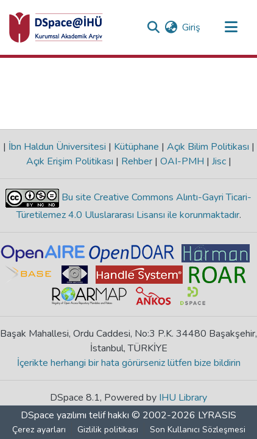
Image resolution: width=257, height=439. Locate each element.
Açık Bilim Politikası (208, 146)
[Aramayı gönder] (153, 27)
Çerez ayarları (39, 429)
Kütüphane (136, 146)
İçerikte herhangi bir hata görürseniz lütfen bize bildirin (129, 363)
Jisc (218, 161)
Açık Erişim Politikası (71, 161)
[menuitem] (170, 27)
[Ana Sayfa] (56, 27)
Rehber (137, 161)
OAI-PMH (182, 161)
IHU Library (183, 397)
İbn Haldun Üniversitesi (57, 146)
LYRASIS (217, 415)
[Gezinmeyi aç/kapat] (231, 27)
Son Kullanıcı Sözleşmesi (197, 429)
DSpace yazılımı (53, 415)
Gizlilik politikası (107, 429)
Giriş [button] (192, 27)
